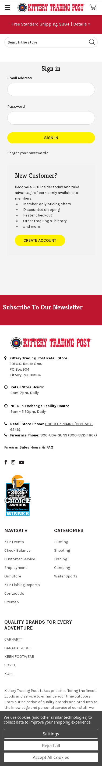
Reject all (51, 746)
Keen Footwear (19, 656)
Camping (62, 567)
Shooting (62, 550)
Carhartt (13, 639)
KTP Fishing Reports (22, 585)
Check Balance (17, 550)
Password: (16, 106)
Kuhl (8, 673)
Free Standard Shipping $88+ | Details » (51, 24)
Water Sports (66, 576)
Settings (51, 734)
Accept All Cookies (51, 757)
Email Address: (20, 78)
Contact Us (14, 593)
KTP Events (14, 542)
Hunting (61, 542)
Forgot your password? (27, 153)
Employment (15, 567)
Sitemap (11, 602)
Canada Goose (17, 648)
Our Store (12, 576)
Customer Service (19, 559)
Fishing (60, 559)
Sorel (10, 665)
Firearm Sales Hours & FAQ (28, 447)
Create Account (39, 240)
